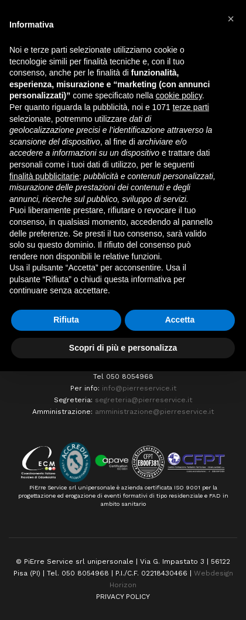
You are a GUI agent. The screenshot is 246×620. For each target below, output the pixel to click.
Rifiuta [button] (66, 319)
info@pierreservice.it (139, 388)
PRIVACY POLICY (123, 596)
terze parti (191, 107)
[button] (230, 18)
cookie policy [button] (179, 95)
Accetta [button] (180, 319)
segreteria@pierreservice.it (143, 400)
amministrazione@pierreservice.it (154, 411)
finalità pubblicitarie (44, 176)
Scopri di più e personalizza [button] (123, 347)
